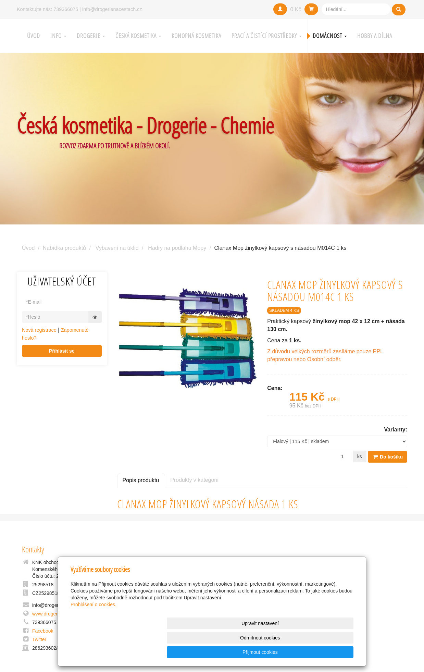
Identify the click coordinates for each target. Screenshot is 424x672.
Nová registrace (39, 330)
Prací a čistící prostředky (267, 36)
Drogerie (91, 36)
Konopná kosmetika (196, 36)
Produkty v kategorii (194, 479)
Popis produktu (141, 480)
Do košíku (387, 456)
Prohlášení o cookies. (93, 633)
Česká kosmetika (138, 36)
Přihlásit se (62, 351)
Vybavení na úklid (117, 248)
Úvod (33, 36)
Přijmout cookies (327, 652)
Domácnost (330, 36)
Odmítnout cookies (271, 652)
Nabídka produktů (64, 248)
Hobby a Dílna (374, 36)
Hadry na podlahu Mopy (177, 248)
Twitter (39, 639)
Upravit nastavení (214, 652)
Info (58, 36)
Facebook (42, 631)
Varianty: (395, 429)
